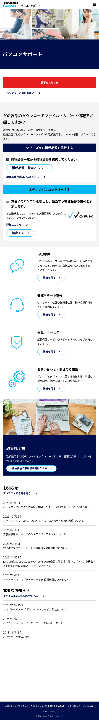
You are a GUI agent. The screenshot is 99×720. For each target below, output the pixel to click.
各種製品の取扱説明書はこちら (29, 468)
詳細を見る (49, 314)
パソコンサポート (31, 6)
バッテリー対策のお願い (20, 93)
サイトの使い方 (74, 706)
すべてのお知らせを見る (17, 493)
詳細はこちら (13, 224)
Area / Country (49, 711)
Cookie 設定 (88, 706)
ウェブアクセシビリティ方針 (35, 706)
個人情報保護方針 (57, 706)
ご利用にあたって (12, 706)
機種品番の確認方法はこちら (22, 177)
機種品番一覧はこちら (27, 168)
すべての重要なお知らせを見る (20, 596)
